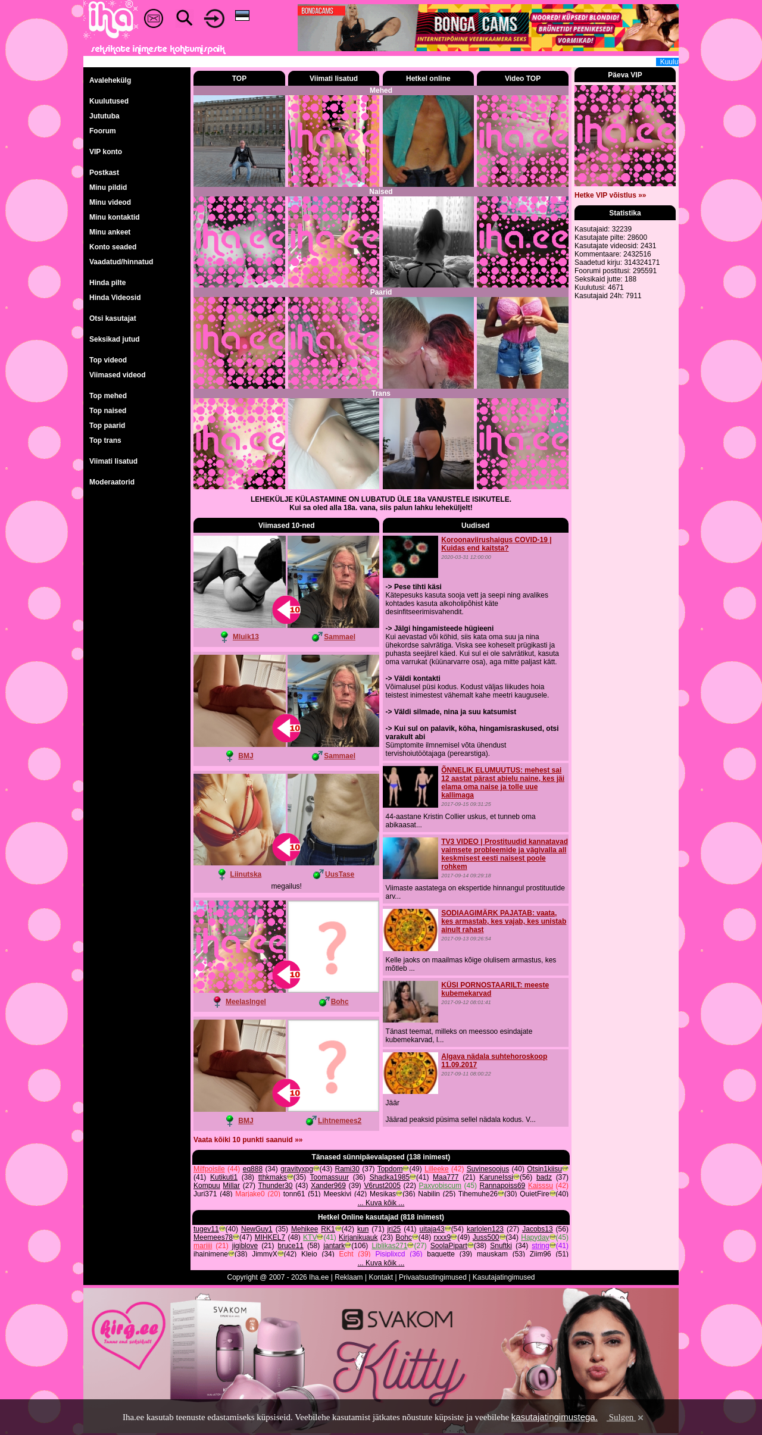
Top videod (108, 360)
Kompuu (206, 1185)
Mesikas (383, 1194)
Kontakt (380, 1277)
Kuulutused (109, 101)
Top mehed (108, 396)
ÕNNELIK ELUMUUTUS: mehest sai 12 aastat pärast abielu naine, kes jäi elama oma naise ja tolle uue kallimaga (502, 782)
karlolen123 (485, 1229)
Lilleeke (436, 1169)
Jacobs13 (537, 1229)
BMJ (245, 756)
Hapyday (535, 1237)
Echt (346, 1254)
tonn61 (294, 1194)
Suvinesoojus (488, 1169)
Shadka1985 (390, 1177)
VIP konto (105, 152)
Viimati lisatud (113, 461)
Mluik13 (246, 637)
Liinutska (246, 874)
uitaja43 (432, 1229)
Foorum (102, 131)
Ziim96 (540, 1254)
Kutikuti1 (224, 1177)
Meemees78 (213, 1237)
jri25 (394, 1229)
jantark (334, 1246)
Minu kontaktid (114, 217)
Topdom (390, 1169)
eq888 (253, 1169)
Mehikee (304, 1229)
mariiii (202, 1246)
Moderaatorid (112, 482)
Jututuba (104, 116)
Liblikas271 (389, 1246)
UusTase (339, 874)
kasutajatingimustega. (554, 1417)
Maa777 (445, 1177)
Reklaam (349, 1277)
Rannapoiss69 (503, 1185)
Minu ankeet (109, 232)
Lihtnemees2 (339, 1121)
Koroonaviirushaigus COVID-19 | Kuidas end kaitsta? (496, 544)
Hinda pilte (107, 283)
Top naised (107, 411)
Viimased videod (117, 375)
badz (544, 1177)
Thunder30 (275, 1185)
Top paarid (107, 425)
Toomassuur (329, 1177)
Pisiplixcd (390, 1254)
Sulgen (626, 1417)
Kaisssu (540, 1185)
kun (362, 1229)
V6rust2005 (382, 1185)
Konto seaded (112, 247)
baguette (441, 1254)
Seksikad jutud (114, 339)
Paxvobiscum (440, 1185)
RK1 (328, 1229)
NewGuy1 (257, 1229)
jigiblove (245, 1246)
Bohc (340, 1002)
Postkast (104, 172)
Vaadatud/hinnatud (121, 262)
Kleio (309, 1254)
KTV (310, 1237)
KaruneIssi (496, 1177)
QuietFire (534, 1194)
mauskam (492, 1254)
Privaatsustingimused (433, 1277)
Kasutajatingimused (504, 1277)
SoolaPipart (448, 1246)
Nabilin (429, 1194)
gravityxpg (296, 1169)
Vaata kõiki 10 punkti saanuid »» (247, 1140)
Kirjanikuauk (358, 1237)
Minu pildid (108, 187)
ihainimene (210, 1254)
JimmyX (264, 1254)
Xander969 (328, 1185)
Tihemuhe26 (478, 1194)
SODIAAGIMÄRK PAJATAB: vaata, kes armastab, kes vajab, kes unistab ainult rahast (503, 921)
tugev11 (206, 1229)
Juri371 (205, 1194)
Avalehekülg (110, 80)
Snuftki (501, 1246)
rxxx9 (442, 1237)
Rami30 (347, 1169)
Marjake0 (249, 1194)
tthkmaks (272, 1177)
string (540, 1246)
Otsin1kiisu (544, 1169)
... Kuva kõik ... (381, 1203)
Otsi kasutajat (112, 318)
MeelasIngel (246, 1002)
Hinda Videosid (114, 297)
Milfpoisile (209, 1169)
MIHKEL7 (270, 1237)
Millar (231, 1185)
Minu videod (110, 202)
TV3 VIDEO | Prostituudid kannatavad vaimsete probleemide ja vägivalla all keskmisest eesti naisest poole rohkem (504, 854)
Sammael (339, 637)
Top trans (105, 440)
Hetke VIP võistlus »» (610, 195)
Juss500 (486, 1237)
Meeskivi (337, 1194)
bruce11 (291, 1246)
